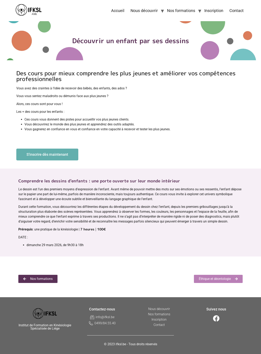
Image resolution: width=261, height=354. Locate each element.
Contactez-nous (102, 309)
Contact (236, 10)
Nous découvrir (144, 10)
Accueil (117, 10)
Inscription (213, 10)
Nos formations (181, 10)
